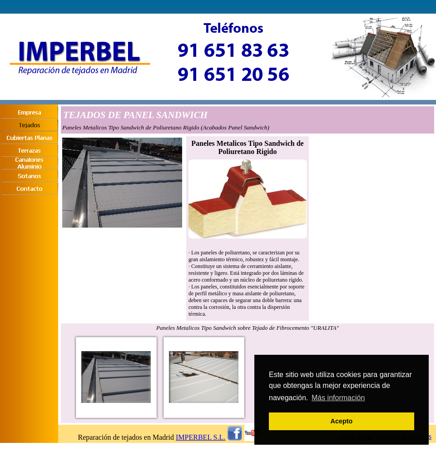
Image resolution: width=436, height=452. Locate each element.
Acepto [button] (342, 421)
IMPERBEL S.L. (200, 437)
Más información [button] (338, 398)
